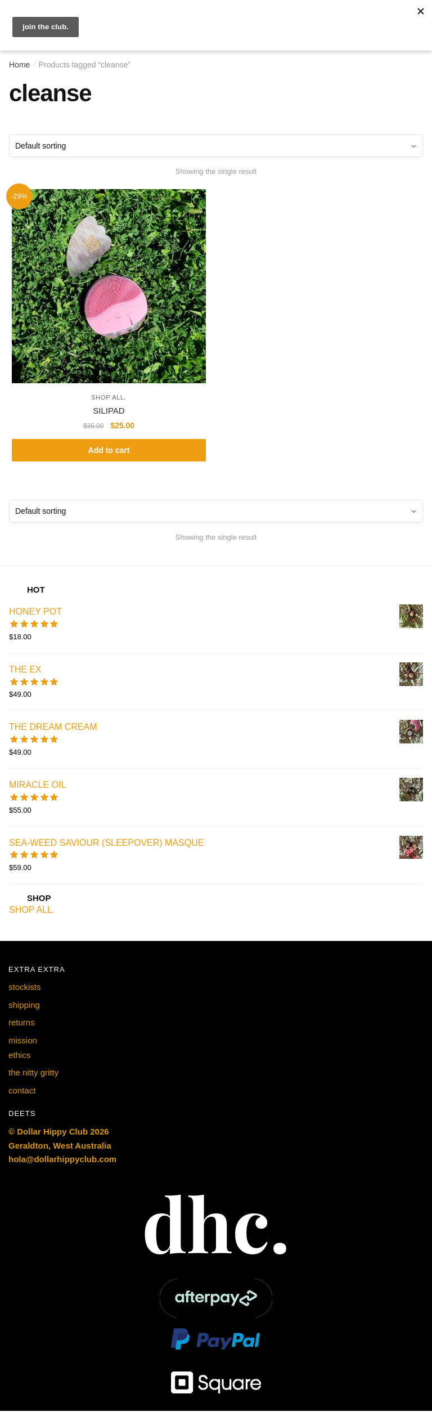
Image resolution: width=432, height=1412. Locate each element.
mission (22, 1041)
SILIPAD (108, 410)
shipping (24, 1006)
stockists (24, 988)
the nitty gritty (33, 1073)
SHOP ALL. (108, 397)
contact (21, 1091)
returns (21, 1023)
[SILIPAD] (109, 286)
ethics (19, 1056)
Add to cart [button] (109, 450)
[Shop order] (216, 146)
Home (19, 64)
